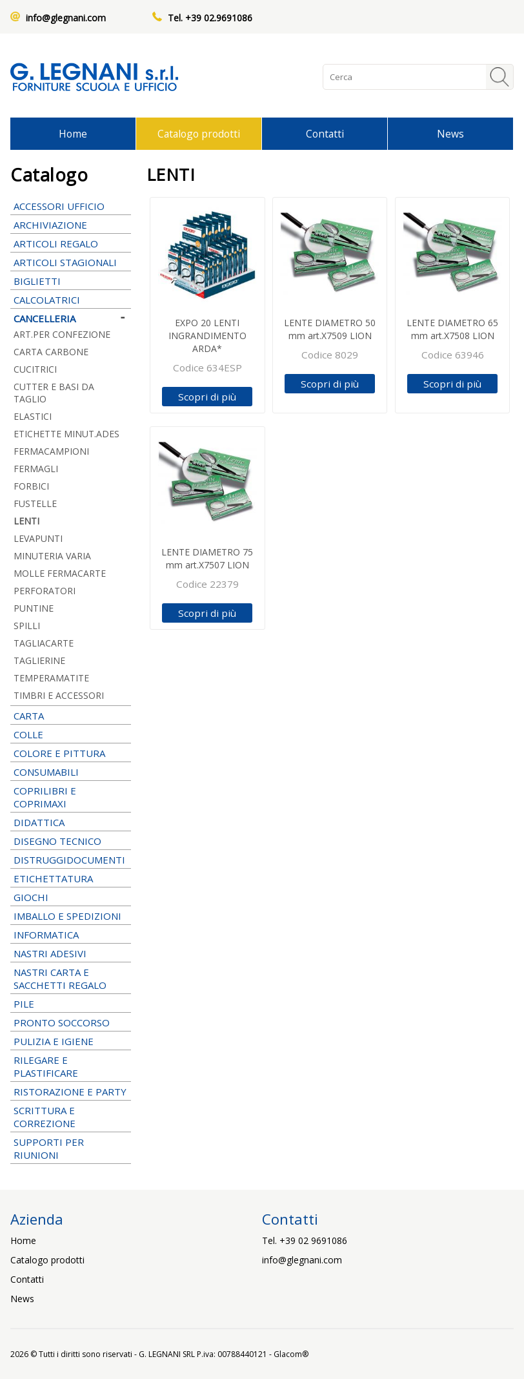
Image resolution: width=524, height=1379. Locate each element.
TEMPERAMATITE (51, 678)
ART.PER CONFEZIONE (71, 334)
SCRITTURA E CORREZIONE (71, 1117)
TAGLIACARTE (44, 643)
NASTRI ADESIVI (71, 953)
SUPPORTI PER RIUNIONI (71, 1148)
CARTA (71, 715)
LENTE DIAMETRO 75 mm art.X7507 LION (207, 558)
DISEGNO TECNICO (71, 841)
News (450, 134)
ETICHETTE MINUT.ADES (71, 434)
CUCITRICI (71, 369)
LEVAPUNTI (38, 538)
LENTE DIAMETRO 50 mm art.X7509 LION (330, 329)
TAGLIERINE (39, 660)
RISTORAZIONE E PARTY (71, 1091)
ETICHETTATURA (71, 878)
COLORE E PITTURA (71, 753)
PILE (71, 1003)
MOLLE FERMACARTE (60, 573)
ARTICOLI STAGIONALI (71, 262)
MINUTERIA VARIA (52, 556)
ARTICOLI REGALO (71, 243)
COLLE (71, 734)
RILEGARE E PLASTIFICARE (71, 1066)
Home (73, 134)
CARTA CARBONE (51, 352)
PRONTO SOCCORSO (62, 1022)
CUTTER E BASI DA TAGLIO (54, 392)
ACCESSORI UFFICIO (71, 206)
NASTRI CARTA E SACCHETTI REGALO (71, 978)
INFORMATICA (71, 934)
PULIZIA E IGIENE (71, 1041)
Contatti (325, 134)
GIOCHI (71, 897)
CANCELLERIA (71, 318)
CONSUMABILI (71, 771)
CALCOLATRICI (71, 299)
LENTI (26, 521)
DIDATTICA (71, 822)
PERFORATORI (45, 591)
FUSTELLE (35, 503)
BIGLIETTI (71, 281)
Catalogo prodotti (198, 134)
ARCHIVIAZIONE (71, 224)
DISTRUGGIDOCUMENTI (69, 859)
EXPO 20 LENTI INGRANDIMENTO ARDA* (207, 335)
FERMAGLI (36, 468)
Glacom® (291, 1354)
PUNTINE (34, 608)
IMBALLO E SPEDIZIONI (71, 915)
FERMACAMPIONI (51, 451)
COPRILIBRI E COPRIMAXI (71, 797)
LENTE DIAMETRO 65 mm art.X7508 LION (452, 329)
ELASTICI (33, 416)
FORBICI (71, 486)
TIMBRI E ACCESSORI (71, 695)
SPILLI (27, 625)
